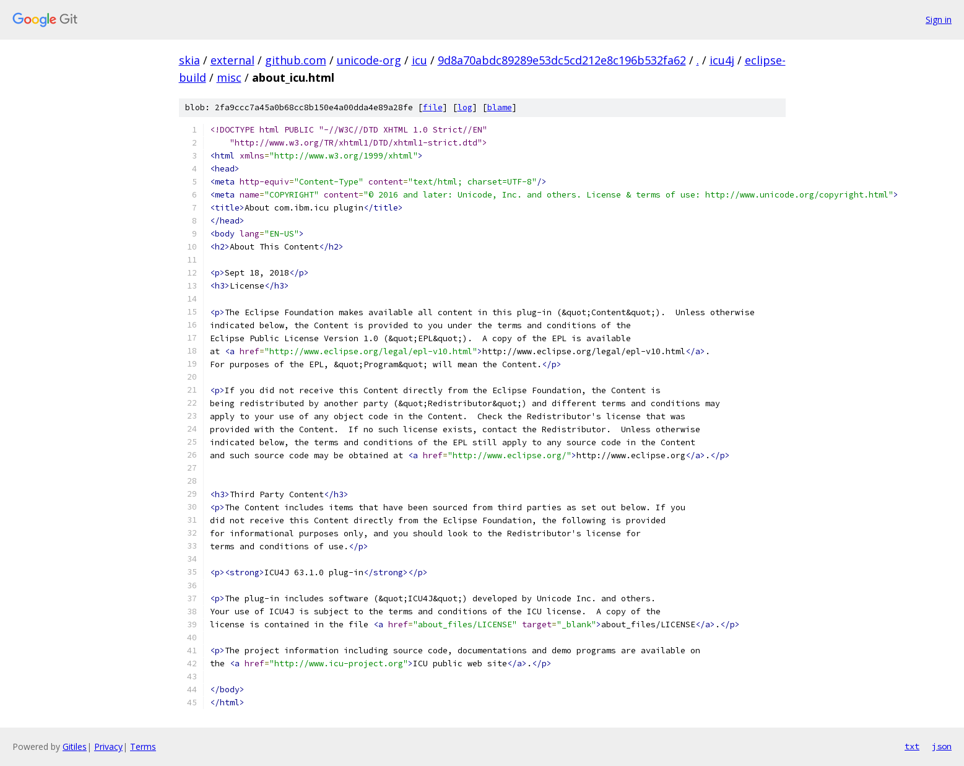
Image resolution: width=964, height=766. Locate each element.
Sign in (939, 19)
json (942, 746)
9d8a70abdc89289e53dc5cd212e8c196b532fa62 (562, 60)
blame (499, 107)
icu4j (722, 60)
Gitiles (75, 746)
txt (912, 746)
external (232, 60)
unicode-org (369, 60)
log (465, 107)
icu (419, 60)
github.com (295, 60)
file (433, 107)
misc (229, 77)
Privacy (108, 746)
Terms (143, 746)
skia (189, 60)
